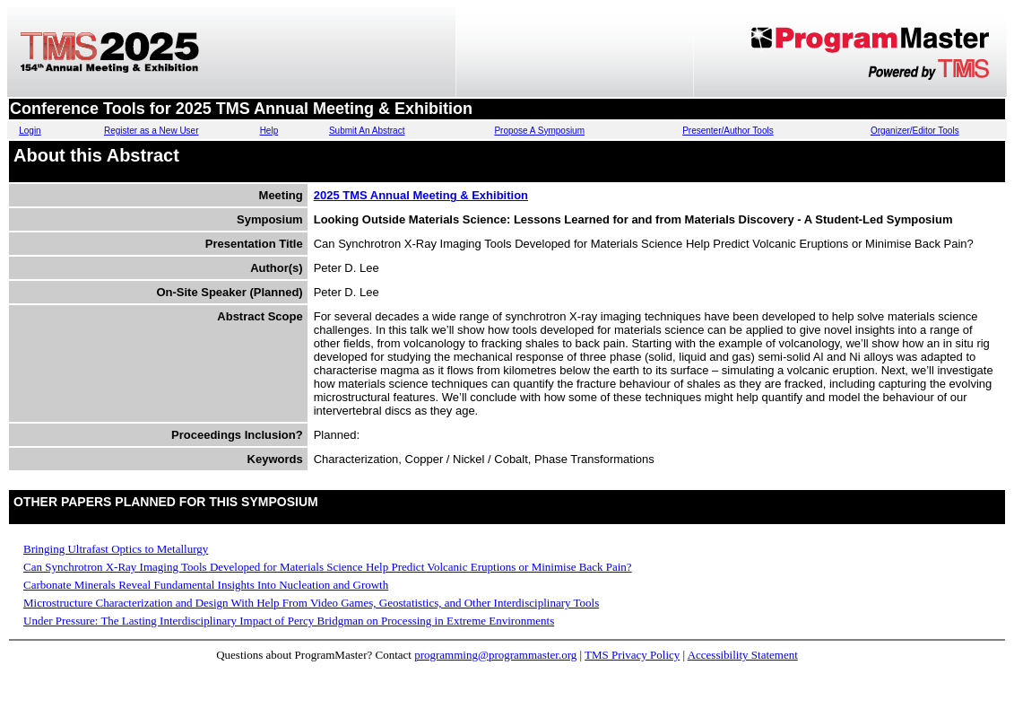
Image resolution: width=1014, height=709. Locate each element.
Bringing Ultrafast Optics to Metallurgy (115, 549)
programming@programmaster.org (495, 654)
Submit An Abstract (367, 131)
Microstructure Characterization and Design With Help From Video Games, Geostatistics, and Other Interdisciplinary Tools (311, 602)
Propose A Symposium (539, 131)
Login (29, 131)
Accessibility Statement (743, 654)
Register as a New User (151, 131)
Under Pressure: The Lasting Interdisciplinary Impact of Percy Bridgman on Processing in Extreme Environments (288, 620)
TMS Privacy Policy (632, 654)
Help (269, 131)
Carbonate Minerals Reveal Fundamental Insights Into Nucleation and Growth (205, 584)
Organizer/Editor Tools (915, 131)
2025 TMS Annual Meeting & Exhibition (421, 195)
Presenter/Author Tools (728, 131)
